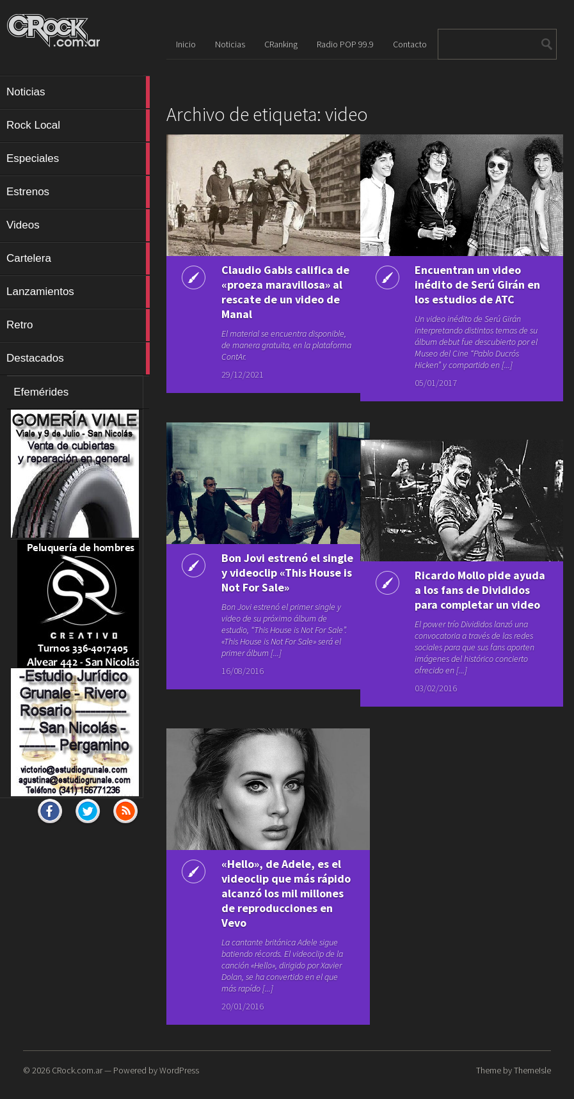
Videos (78, 225)
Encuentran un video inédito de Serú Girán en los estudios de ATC (465, 284)
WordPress (179, 1070)
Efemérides (40, 392)
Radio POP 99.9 (345, 44)
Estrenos (78, 192)
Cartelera (78, 259)
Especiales (78, 159)
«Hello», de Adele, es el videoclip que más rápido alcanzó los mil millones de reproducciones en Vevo (270, 900)
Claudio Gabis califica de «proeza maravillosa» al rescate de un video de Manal (270, 299)
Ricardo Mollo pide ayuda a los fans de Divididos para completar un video (457, 597)
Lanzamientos (78, 292)
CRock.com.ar (77, 1070)
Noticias (78, 92)
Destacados (78, 358)
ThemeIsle (532, 1070)
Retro (78, 325)
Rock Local (78, 125)
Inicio (186, 44)
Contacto (410, 44)
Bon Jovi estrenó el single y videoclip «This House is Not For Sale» (270, 579)
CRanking (281, 44)
